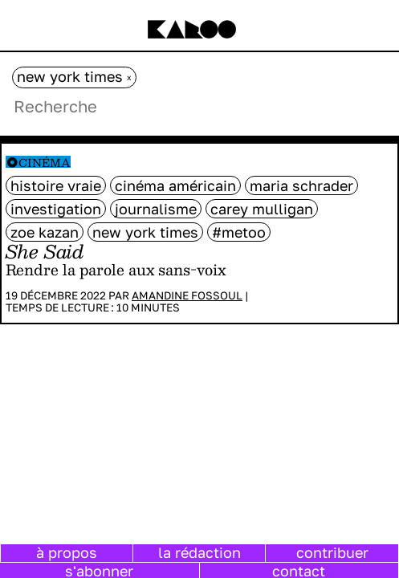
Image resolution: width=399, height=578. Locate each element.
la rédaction (199, 552)
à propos (66, 552)
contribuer (332, 552)
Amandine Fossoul (187, 295)
